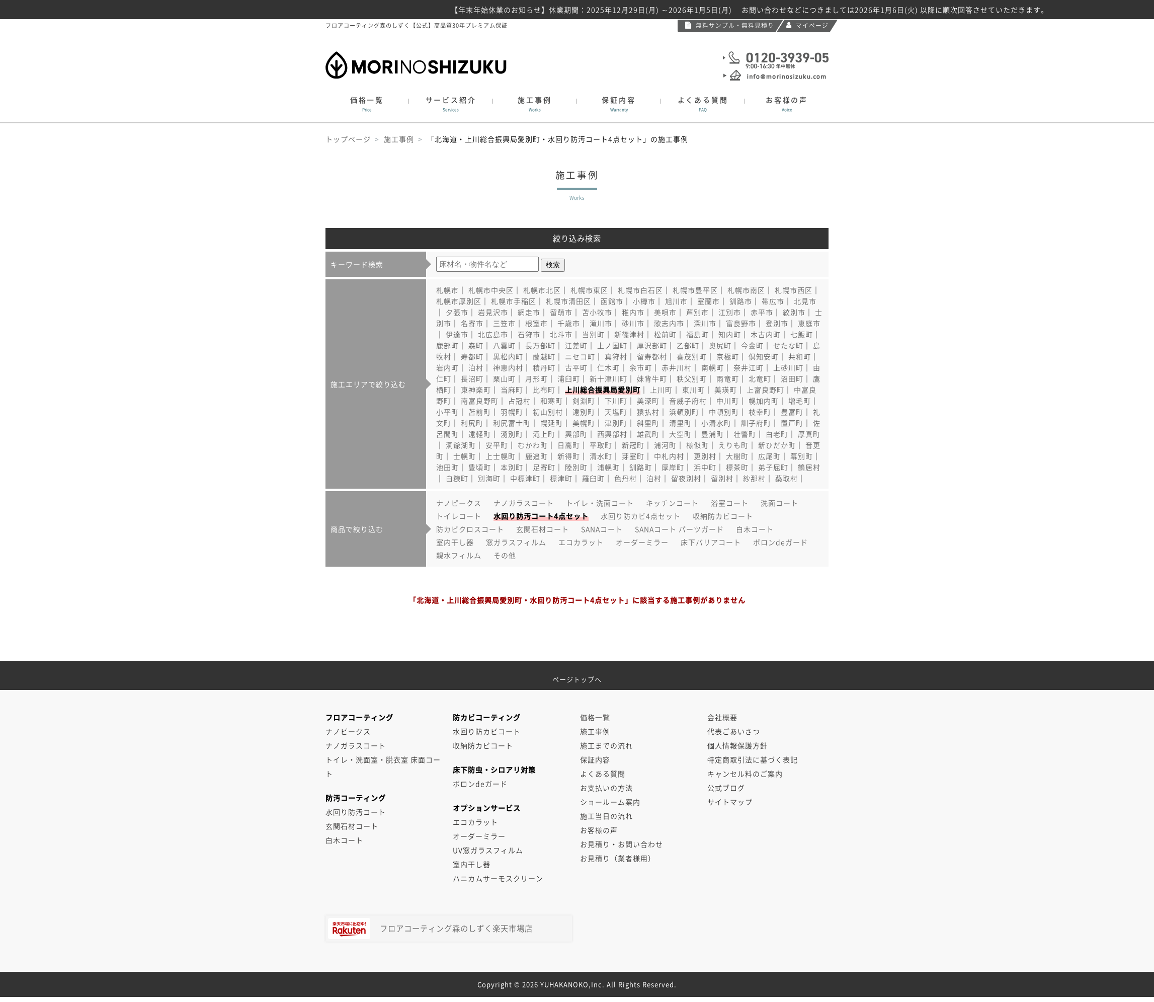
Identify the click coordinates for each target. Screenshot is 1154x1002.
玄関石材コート (542, 529)
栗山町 (504, 378)
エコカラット (581, 542)
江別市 (729, 312)
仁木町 (608, 367)
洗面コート (779, 503)
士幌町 (464, 456)
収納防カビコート (723, 516)
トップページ (348, 139)
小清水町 (716, 423)
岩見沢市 (493, 312)
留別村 (722, 478)
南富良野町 (480, 401)
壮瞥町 (744, 434)
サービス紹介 (450, 104)
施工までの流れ (606, 745)
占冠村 (519, 401)
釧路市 (740, 301)
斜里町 (648, 423)
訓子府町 (756, 423)
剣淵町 (583, 401)
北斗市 (561, 334)
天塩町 (616, 412)
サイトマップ (730, 802)
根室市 (536, 323)
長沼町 (472, 378)
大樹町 (737, 456)
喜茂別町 (692, 356)
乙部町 (688, 345)
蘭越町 (544, 356)
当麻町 (512, 389)
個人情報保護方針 (737, 745)
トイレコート (458, 516)
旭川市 (676, 301)
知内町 (729, 334)
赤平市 (762, 312)
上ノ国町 (612, 345)
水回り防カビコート (487, 731)
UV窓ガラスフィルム (488, 850)
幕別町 (801, 456)
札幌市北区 (542, 290)
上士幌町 (500, 456)
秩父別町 (692, 378)
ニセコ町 (580, 356)
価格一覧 (366, 104)
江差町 (576, 345)
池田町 (447, 467)
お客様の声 (787, 104)
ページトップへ (577, 675)
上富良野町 (765, 389)
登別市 (777, 323)
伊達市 (457, 334)
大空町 (680, 434)
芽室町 (633, 456)
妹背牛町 (652, 378)
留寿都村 (652, 356)
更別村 (705, 456)
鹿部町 (447, 345)
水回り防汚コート (355, 812)
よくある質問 (703, 104)
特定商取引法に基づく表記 (752, 759)
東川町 (693, 389)
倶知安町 (764, 356)
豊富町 (792, 412)
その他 (504, 555)
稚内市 (633, 312)
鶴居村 (809, 467)
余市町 (640, 367)
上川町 (661, 389)
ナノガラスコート (523, 503)
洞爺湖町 (461, 445)
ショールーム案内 (610, 802)
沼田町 (792, 378)
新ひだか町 (777, 445)
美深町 (648, 401)
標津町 (561, 478)
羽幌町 (512, 412)
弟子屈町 (773, 467)
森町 (475, 345)
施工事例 (534, 104)
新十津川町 (608, 378)
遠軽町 (479, 434)
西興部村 (612, 434)
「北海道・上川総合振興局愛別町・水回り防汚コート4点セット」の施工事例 (557, 139)
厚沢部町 (652, 345)
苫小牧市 (597, 312)
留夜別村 (686, 478)
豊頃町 (479, 467)
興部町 (576, 434)
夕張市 (457, 312)
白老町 (777, 434)
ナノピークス (458, 503)
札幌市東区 (589, 290)
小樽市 (644, 301)
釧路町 (640, 467)
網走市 (529, 312)
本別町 (512, 467)
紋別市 (794, 312)
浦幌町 (608, 467)
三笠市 (504, 323)
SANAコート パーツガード (679, 529)
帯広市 (773, 301)
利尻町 (472, 423)
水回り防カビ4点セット (641, 516)
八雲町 (504, 345)
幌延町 (551, 423)
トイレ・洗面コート (600, 503)
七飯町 (801, 334)
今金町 (752, 345)
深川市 (705, 323)
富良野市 (741, 323)
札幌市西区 (793, 290)
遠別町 (583, 412)
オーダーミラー (642, 542)
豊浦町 (712, 434)
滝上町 (544, 434)
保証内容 (619, 104)
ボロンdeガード (780, 542)
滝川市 (601, 323)
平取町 (601, 445)
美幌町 (583, 423)
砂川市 (633, 323)
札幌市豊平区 (695, 290)
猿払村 (648, 412)
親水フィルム (458, 555)
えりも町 (733, 445)
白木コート (755, 529)
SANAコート (602, 529)
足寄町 (544, 467)
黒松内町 (508, 356)
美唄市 (665, 312)
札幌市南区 (746, 290)
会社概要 (722, 717)
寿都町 (472, 356)
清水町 (601, 456)
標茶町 (737, 467)
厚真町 (809, 434)
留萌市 (561, 312)
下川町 (616, 401)
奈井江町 (748, 367)
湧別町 (512, 434)
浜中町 (705, 467)
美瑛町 (725, 389)
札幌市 (447, 290)
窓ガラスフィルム (516, 542)
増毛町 (799, 401)
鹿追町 (536, 456)
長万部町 (540, 345)
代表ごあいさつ (733, 731)
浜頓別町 (684, 412)
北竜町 (760, 378)
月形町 (536, 378)
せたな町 (788, 345)
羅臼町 (593, 478)
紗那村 (754, 478)
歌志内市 (669, 323)
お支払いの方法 (606, 788)
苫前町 (479, 412)
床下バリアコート (711, 542)
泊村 (475, 367)
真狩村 (616, 356)
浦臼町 (568, 378)
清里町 (680, 423)
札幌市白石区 (640, 290)
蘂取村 (786, 478)
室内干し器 (455, 542)
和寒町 (551, 401)
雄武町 (648, 434)
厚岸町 (673, 467)
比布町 (544, 389)
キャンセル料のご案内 (745, 773)
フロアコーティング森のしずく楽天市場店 (430, 928)
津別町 (616, 423)
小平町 (447, 412)
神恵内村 (508, 367)
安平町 (496, 445)
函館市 (612, 301)
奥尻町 (720, 345)
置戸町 (792, 423)
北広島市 (493, 334)
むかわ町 (533, 445)
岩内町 (447, 367)
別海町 (489, 478)
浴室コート (730, 503)
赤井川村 (677, 367)
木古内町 (766, 334)
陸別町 (576, 467)
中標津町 (525, 478)
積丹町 (544, 367)
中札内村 (669, 456)
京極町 (727, 356)
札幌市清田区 (568, 301)
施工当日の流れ (606, 816)
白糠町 (457, 478)
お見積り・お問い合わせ (621, 844)
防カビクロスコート (470, 529)
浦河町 (665, 445)
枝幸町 (760, 412)
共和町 (799, 356)
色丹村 (625, 478)
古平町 (576, 367)
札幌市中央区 (491, 290)
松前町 (665, 334)
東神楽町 (476, 389)
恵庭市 (809, 323)
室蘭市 (708, 301)
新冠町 (633, 445)
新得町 (568, 456)
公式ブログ (726, 788)
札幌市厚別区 (458, 301)
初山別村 (548, 412)
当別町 (593, 334)
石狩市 (529, 334)
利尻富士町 (512, 423)
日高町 (568, 445)
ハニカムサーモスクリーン (498, 878)
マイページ (807, 25)
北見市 (805, 301)
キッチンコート (672, 503)
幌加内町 (764, 401)
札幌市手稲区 (513, 301)
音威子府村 (688, 401)
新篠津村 (629, 334)
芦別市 (697, 312)
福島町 (697, 334)
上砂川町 (788, 367)
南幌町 (712, 367)
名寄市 (472, 323)
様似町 (697, 445)
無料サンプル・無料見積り (729, 25)
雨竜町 (727, 378)
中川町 (727, 401)
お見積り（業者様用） (617, 858)
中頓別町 (724, 412)
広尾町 (769, 456)
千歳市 (568, 323)
